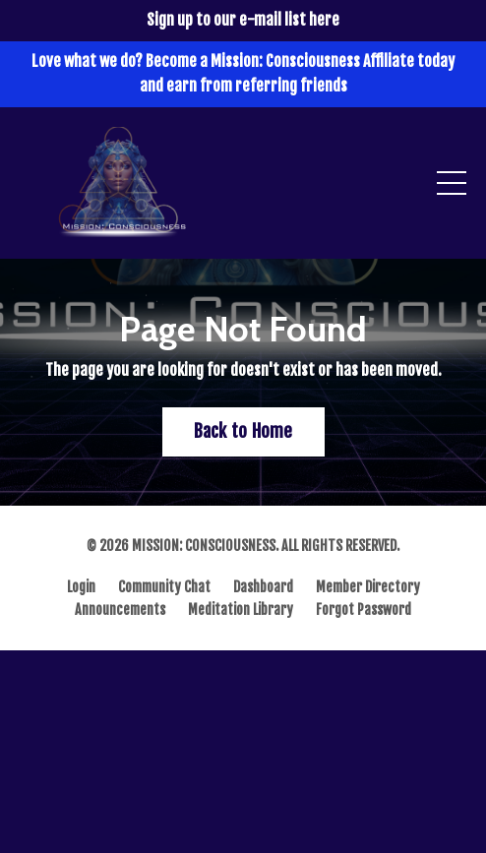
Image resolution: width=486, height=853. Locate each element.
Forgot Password (363, 609)
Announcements (120, 609)
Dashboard (263, 587)
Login (81, 587)
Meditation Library (240, 609)
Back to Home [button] (243, 431)
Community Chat (164, 587)
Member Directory (368, 587)
